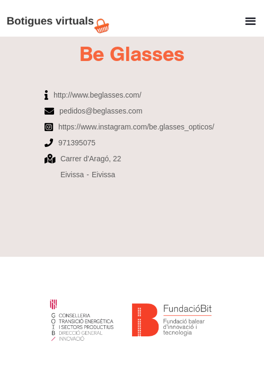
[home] (61, 18)
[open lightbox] (132, 81)
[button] (250, 17)
